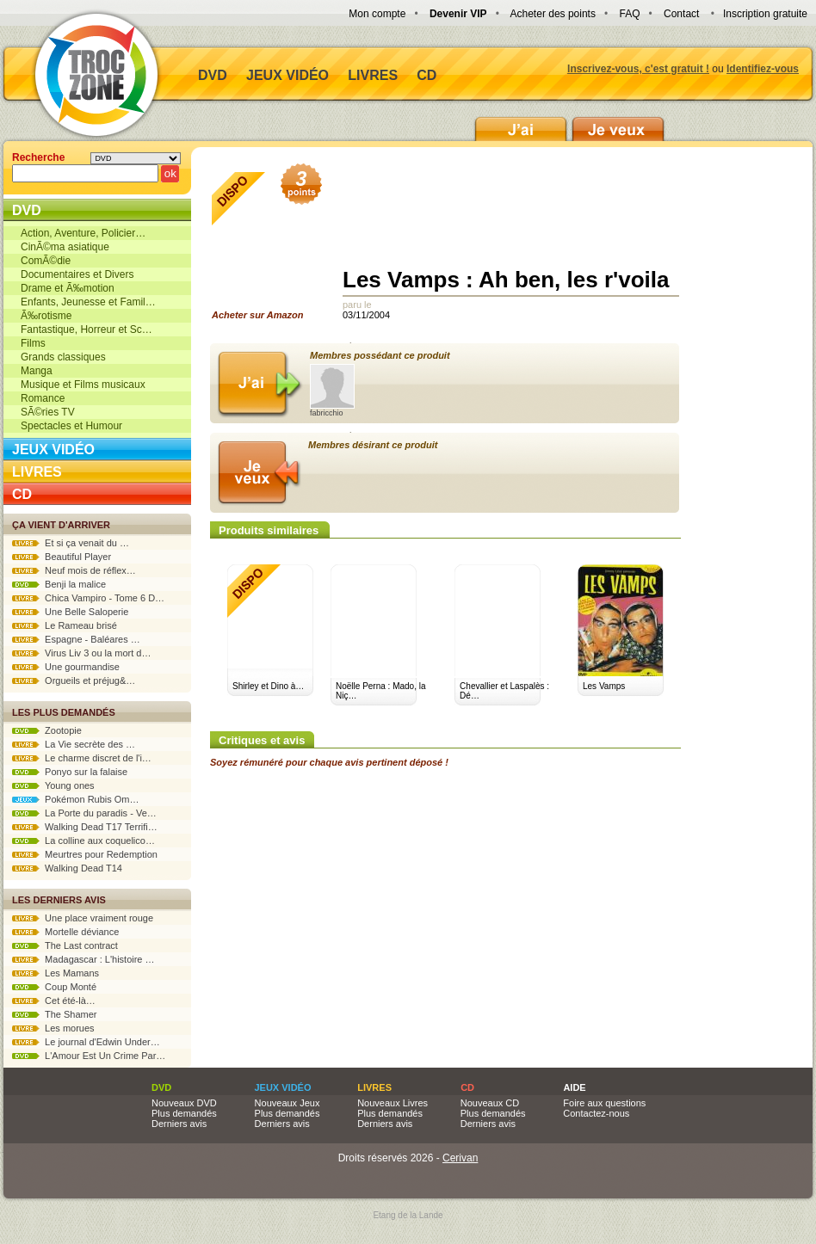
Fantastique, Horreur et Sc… (86, 329)
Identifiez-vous (762, 69)
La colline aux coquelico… (83, 840)
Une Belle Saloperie (70, 612)
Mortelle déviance (65, 932)
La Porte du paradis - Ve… (84, 813)
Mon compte (377, 14)
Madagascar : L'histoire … (83, 959)
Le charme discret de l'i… (81, 758)
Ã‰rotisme (46, 316)
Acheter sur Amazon (263, 246)
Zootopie (47, 730)
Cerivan (460, 1158)
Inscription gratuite (765, 14)
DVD (212, 75)
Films (33, 343)
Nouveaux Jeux (287, 1103)
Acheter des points (553, 14)
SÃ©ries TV (48, 412)
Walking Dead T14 (67, 868)
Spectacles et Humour (71, 426)
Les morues (53, 1028)
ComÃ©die (46, 261)
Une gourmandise (66, 667)
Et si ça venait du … (70, 543)
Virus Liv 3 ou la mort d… (81, 653)
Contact (681, 14)
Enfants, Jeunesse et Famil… (88, 302)
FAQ (629, 14)
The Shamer (54, 1014)
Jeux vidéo (287, 75)
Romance (43, 398)
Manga (37, 371)
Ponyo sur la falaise (69, 772)
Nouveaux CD (490, 1103)
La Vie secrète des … (73, 744)
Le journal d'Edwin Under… (86, 1042)
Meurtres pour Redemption (85, 854)
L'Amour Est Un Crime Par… (88, 1055)
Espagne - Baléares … (76, 639)
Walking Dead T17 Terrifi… (85, 827)
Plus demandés (184, 1113)
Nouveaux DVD (184, 1103)
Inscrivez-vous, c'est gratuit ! (638, 69)
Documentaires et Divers (77, 274)
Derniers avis (179, 1123)
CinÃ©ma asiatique (65, 247)
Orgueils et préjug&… (73, 680)
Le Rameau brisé (64, 625)
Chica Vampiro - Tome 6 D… (88, 598)
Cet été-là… (54, 1000)
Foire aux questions (604, 1103)
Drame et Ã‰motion (67, 288)
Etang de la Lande (407, 1215)
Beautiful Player (61, 556)
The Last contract (65, 945)
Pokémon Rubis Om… (75, 799)
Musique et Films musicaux (83, 385)
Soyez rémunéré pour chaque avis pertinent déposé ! (329, 762)
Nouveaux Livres (392, 1103)
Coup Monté (54, 987)
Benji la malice (59, 584)
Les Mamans (55, 973)
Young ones (53, 785)
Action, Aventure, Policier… (83, 233)
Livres (373, 75)
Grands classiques (63, 357)
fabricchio (332, 390)
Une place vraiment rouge (82, 918)
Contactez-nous (596, 1113)
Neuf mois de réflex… (74, 570)
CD (426, 75)
